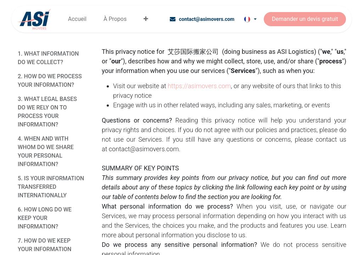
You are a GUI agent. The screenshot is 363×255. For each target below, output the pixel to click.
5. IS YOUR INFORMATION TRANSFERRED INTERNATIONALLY (51, 187)
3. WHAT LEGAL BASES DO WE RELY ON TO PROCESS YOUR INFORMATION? (47, 112)
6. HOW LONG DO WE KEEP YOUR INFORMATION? (45, 218)
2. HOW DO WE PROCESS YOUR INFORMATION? (50, 80)
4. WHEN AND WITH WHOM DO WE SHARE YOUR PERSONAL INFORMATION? (46, 151)
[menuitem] (77, 19)
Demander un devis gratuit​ (305, 19)
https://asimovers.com (199, 86)
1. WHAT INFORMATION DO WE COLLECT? (48, 58)
